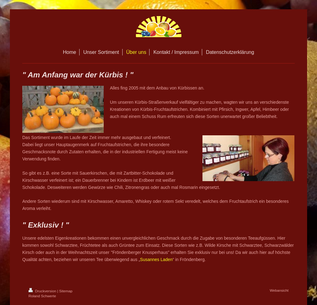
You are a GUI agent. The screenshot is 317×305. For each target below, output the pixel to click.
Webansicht (279, 290)
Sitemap (65, 291)
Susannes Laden (156, 259)
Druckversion (42, 291)
